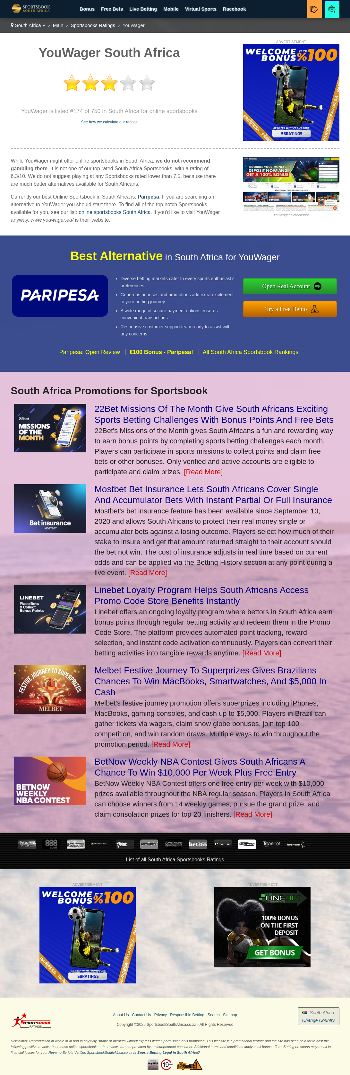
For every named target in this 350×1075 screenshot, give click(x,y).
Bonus (87, 9)
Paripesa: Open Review (89, 363)
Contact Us (141, 1015)
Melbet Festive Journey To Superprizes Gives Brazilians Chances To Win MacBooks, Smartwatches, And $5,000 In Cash (211, 681)
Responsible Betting (187, 1015)
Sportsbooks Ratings (93, 25)
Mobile (171, 9)
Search (214, 1015)
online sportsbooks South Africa (114, 212)
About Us (121, 1015)
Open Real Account (298, 287)
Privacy (160, 1015)
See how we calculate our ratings (109, 122)
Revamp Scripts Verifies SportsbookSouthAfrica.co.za (90, 1052)
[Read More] (203, 472)
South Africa (28, 25)
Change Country (318, 1020)
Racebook (234, 9)
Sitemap (230, 1015)
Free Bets (112, 9)
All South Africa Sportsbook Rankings (250, 363)
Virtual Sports (201, 9)
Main (58, 25)
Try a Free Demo (298, 307)
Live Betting (143, 9)
